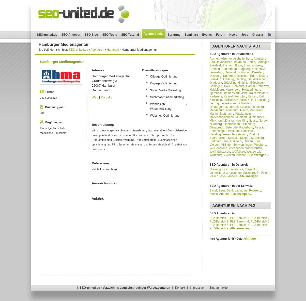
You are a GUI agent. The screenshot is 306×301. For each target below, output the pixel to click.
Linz (225, 172)
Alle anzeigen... (258, 155)
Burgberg (244, 69)
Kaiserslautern (258, 93)
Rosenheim (239, 134)
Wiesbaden (236, 148)
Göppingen (257, 82)
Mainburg (232, 110)
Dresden (257, 72)
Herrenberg (233, 89)
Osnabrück (217, 127)
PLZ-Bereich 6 (219, 225)
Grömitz (243, 82)
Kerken (252, 96)
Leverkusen (228, 103)
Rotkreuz (255, 190)
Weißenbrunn (218, 148)
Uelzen (248, 141)
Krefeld (241, 100)
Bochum (228, 65)
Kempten (240, 96)
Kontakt (106, 97)
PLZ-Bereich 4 (239, 221)
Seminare (191, 34)
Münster (228, 120)
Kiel (261, 96)
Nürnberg (216, 124)
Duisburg (215, 76)
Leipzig (214, 103)
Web (95, 97)
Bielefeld (215, 65)
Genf (230, 190)
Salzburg (249, 172)
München (216, 120)
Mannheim (256, 110)
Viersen (214, 144)
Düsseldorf (241, 76)
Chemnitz (258, 69)
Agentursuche (154, 33)
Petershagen (218, 131)
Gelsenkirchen (257, 79)
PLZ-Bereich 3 (219, 221)
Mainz (244, 110)
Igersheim (216, 93)
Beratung (174, 34)
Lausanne (240, 190)
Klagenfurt (251, 169)
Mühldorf (241, 117)
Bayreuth (240, 62)
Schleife (233, 138)
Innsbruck (236, 169)
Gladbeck (216, 82)
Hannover (263, 86)
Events (207, 34)
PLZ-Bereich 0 (219, 218)
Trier (225, 141)
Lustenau (236, 172)
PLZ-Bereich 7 (239, 225)
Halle (227, 86)
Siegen (244, 138)
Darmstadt (216, 72)
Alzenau (226, 58)
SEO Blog (91, 34)
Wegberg (260, 144)
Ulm (257, 141)
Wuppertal (253, 151)
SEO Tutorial (130, 34)
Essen (263, 76)
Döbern (228, 76)
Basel (213, 190)
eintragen (251, 238)
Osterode (232, 127)
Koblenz (229, 100)
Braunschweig (253, 65)
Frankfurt (215, 79)
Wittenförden (253, 148)
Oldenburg (248, 124)
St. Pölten (263, 172)
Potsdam (234, 131)
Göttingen (216, 86)
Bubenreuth (229, 69)
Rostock (254, 134)
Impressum (197, 287)
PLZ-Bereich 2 (260, 218)
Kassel (228, 96)
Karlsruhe (216, 96)
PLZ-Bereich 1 (239, 218)
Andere (241, 155)
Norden (263, 120)
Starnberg (257, 138)
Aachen (215, 58)
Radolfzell (247, 131)
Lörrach (234, 107)
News (233, 34)
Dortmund (243, 72)
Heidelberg (217, 89)
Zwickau (229, 155)
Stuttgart (215, 141)
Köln (251, 100)
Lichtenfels (244, 103)
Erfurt (253, 76)
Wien (223, 176)
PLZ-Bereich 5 (260, 221)
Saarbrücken (218, 138)
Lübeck (245, 107)
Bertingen (263, 62)
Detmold (230, 72)
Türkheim (236, 141)
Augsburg (260, 58)
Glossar (257, 34)
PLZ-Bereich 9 (219, 228)
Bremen (215, 69)
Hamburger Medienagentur (62, 62)
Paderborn (246, 127)
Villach (214, 176)
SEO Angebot (70, 34)
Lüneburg (257, 107)
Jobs (244, 34)
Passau (259, 127)
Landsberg (262, 100)
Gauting (241, 79)
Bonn (238, 65)
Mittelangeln (243, 113)
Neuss (253, 120)
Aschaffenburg (242, 58)
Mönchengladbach (222, 117)
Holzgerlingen (251, 89)
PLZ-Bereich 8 (260, 225)
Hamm (250, 86)
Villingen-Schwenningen (237, 144)
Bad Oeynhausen (221, 62)
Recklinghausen (220, 134)
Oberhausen (232, 124)
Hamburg (238, 86)
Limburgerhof (218, 107)
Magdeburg (217, 110)
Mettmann (226, 113)
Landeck (215, 172)
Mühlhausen (256, 117)
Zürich (214, 194)
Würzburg (216, 155)
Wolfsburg (238, 151)
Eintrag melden (219, 287)
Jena (244, 93)
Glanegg (215, 169)
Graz (225, 169)
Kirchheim (216, 100)
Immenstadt (232, 93)
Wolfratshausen (220, 151)
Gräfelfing (230, 82)
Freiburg (228, 79)
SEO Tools (109, 34)
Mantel (214, 113)
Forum (220, 34)
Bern (222, 190)
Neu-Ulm (241, 120)
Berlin (251, 62)
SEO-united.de (47, 34)
